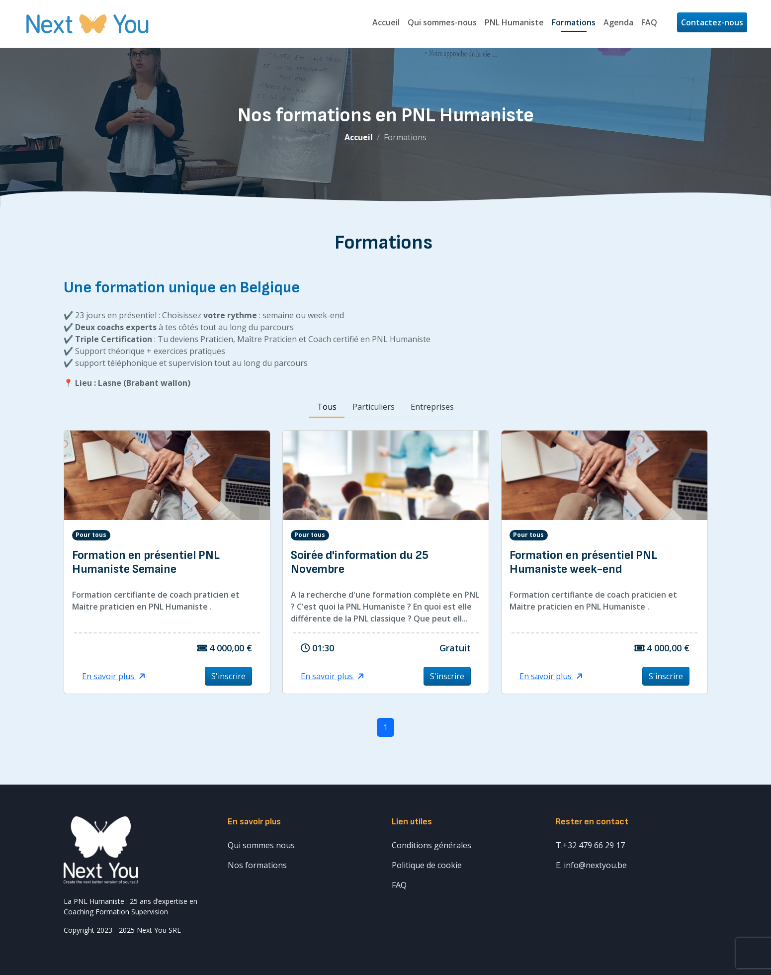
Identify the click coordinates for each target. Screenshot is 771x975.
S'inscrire (228, 676)
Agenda (618, 22)
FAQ (649, 22)
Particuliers (373, 406)
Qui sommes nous (261, 845)
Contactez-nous (712, 22)
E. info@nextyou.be (591, 865)
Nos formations (257, 865)
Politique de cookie (427, 865)
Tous (327, 406)
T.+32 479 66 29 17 (590, 845)
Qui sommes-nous (442, 22)
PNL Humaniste (514, 22)
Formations (574, 22)
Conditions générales (431, 845)
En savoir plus (114, 676)
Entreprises (432, 406)
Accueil (386, 22)
